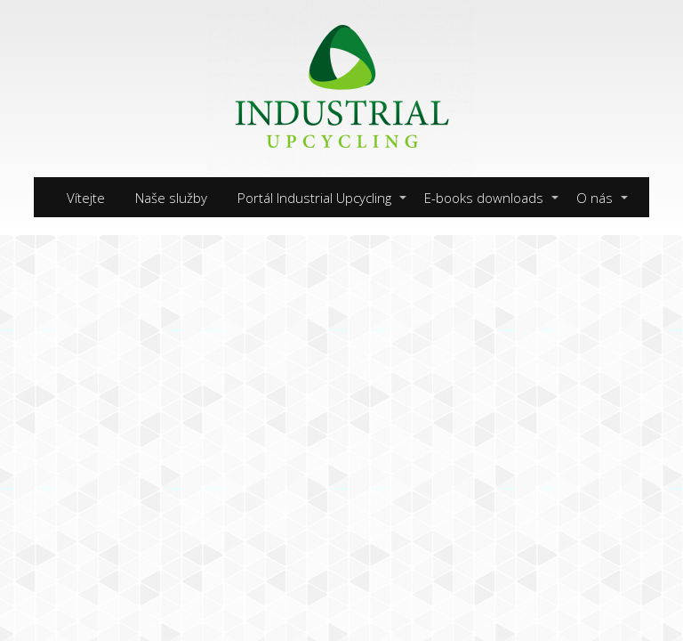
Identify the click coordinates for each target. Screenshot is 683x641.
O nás (594, 198)
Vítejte (86, 198)
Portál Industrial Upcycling (314, 198)
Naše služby (171, 198)
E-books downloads (483, 198)
